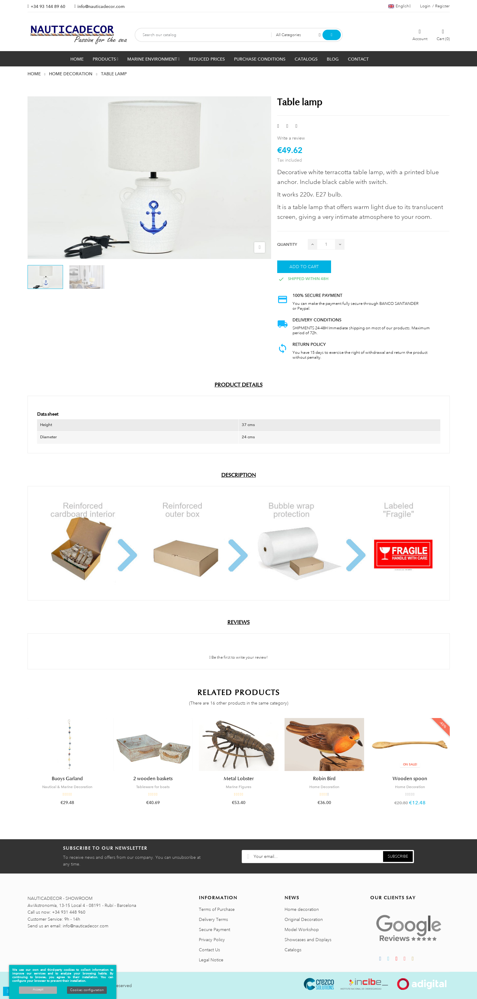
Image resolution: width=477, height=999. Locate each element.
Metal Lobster (239, 779)
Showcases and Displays (308, 939)
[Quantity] (326, 244)
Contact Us (209, 949)
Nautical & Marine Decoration (67, 787)
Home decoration (302, 909)
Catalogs (293, 949)
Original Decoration (304, 919)
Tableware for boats (153, 787)
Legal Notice (211, 960)
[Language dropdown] (399, 6)
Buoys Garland (67, 779)
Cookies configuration (87, 990)
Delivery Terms (213, 919)
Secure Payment (214, 929)
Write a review (291, 138)
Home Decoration (324, 787)
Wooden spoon (410, 779)
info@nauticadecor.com (101, 6)
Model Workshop (302, 929)
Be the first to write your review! (238, 657)
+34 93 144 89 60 (48, 6)
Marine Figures (238, 787)
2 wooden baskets (153, 779)
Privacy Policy (212, 939)
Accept (38, 989)
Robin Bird (324, 779)
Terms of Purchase (217, 909)
